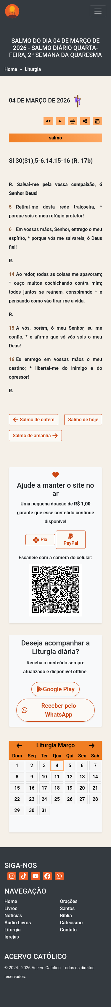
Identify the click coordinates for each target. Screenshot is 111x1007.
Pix (40, 540)
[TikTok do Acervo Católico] (23, 876)
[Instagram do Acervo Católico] (11, 876)
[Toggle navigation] (98, 11)
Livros (10, 908)
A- (60, 121)
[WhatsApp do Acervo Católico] (59, 876)
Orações (69, 901)
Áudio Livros (17, 922)
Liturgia (12, 930)
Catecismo (71, 922)
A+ (48, 121)
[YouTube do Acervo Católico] (35, 876)
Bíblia (66, 915)
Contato (68, 930)
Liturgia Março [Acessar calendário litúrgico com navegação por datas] (55, 745)
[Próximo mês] (92, 745)
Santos (67, 908)
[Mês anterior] (19, 745)
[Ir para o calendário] (97, 121)
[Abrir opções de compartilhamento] (85, 121)
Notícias (13, 915)
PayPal (71, 539)
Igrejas (11, 937)
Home (10, 69)
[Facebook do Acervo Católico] (47, 876)
